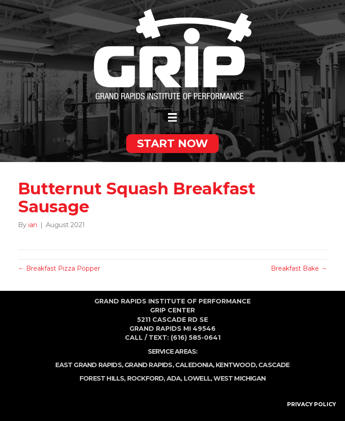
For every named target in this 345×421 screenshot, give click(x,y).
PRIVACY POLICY (311, 404)
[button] (172, 143)
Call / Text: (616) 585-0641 (173, 337)
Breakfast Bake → (299, 268)
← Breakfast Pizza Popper (59, 268)
